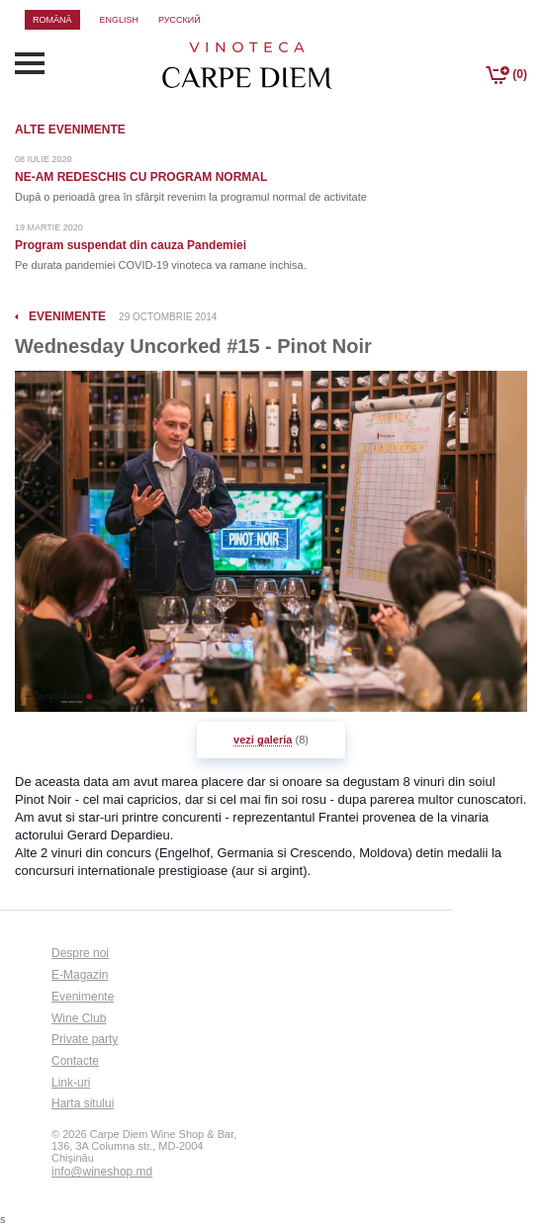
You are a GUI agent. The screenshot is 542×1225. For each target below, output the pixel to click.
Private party (84, 1039)
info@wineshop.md (101, 1172)
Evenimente (82, 997)
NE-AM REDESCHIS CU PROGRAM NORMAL (141, 177)
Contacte (75, 1061)
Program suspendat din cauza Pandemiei (130, 245)
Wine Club (78, 1018)
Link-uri (70, 1083)
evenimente (67, 316)
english (119, 20)
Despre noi (80, 953)
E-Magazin (79, 975)
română (52, 20)
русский (179, 20)
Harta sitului (82, 1103)
